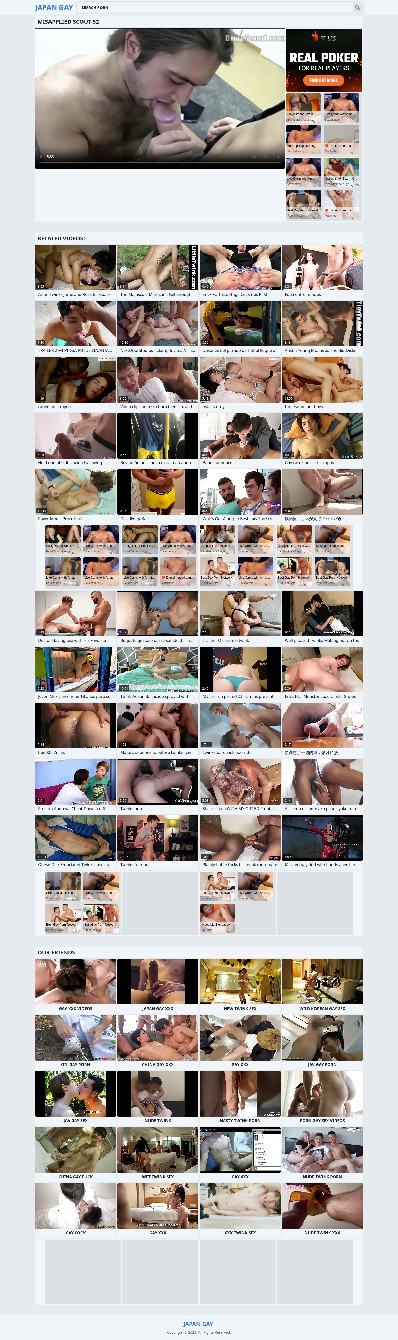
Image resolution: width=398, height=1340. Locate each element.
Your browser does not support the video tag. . (160, 98)
